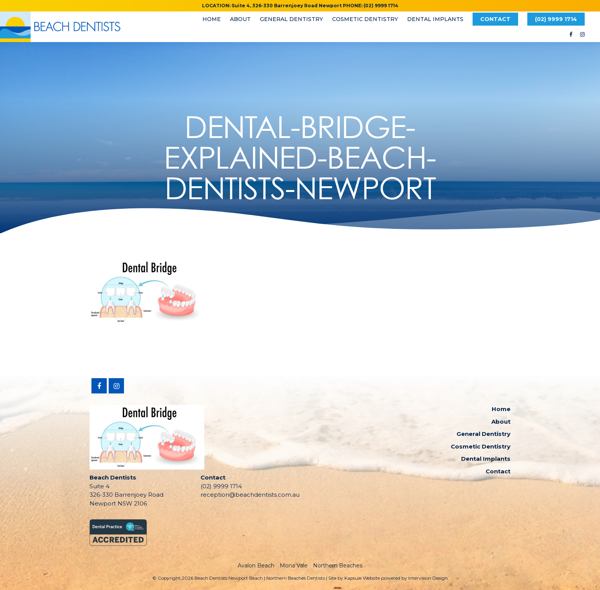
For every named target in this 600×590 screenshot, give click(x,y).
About (240, 19)
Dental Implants (435, 19)
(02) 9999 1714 (556, 19)
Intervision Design (428, 578)
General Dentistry (291, 19)
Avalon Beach (256, 565)
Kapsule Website (362, 578)
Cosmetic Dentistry (365, 19)
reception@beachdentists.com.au (250, 494)
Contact (495, 19)
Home (211, 19)
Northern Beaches (337, 565)
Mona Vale (294, 565)
